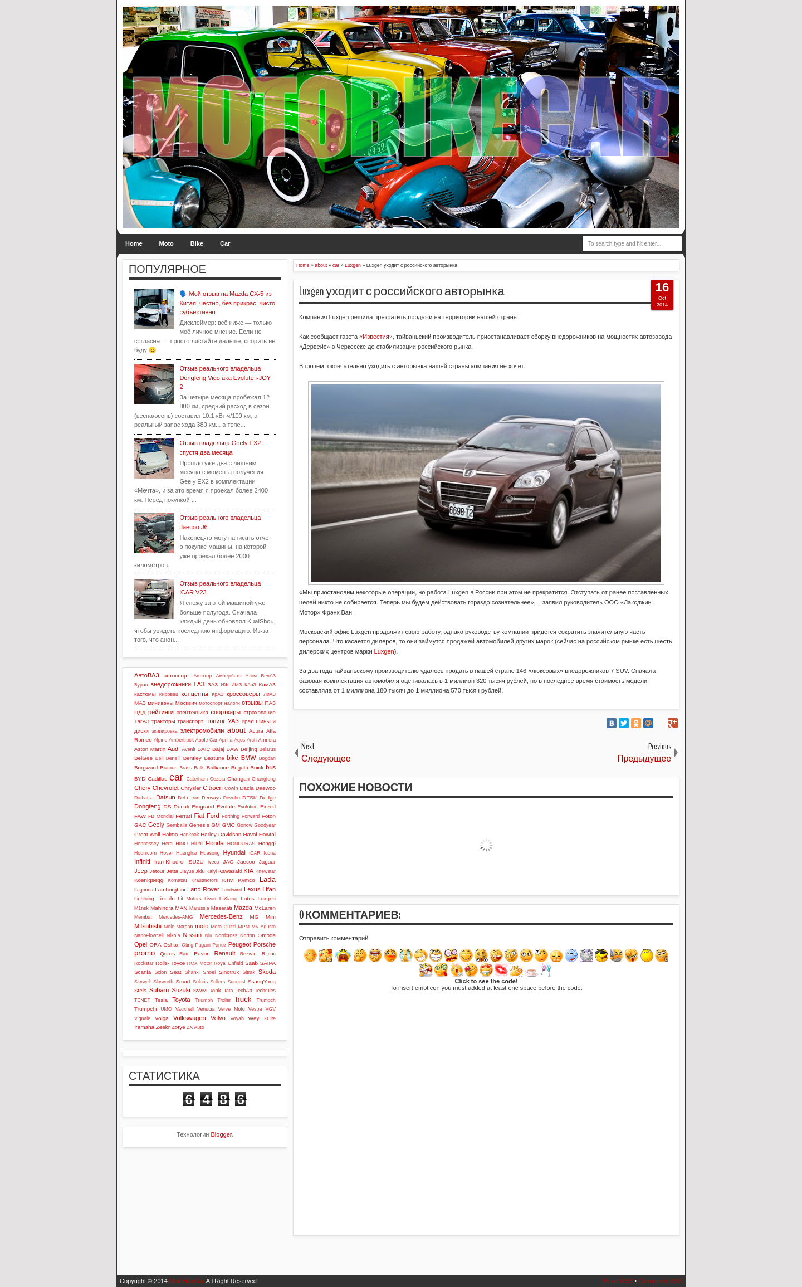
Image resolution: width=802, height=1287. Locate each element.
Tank (215, 990)
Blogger (221, 1134)
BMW (248, 757)
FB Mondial (161, 816)
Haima (170, 834)
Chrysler (190, 788)
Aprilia (225, 740)
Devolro (231, 798)
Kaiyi (211, 871)
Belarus (267, 749)
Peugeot (239, 944)
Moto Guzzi (223, 926)
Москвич (186, 703)
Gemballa (177, 825)
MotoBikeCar (187, 1281)
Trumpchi (145, 1009)
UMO (166, 1009)
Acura (256, 731)
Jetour (156, 871)
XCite (269, 1018)
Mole (169, 926)
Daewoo (266, 788)
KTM (228, 880)
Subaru (159, 990)
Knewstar (265, 871)
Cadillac (157, 779)
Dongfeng (147, 806)
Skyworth (163, 981)
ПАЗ (270, 703)
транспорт (190, 721)
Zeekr (163, 1027)
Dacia (246, 788)
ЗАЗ (213, 684)
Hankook (189, 834)
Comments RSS (660, 1281)
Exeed (268, 806)
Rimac (269, 954)
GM (215, 825)
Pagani (203, 945)
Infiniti (142, 861)
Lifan (269, 889)
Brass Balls (191, 768)
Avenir (188, 749)
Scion (160, 972)
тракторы (163, 721)
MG (254, 917)
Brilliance (218, 767)
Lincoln (165, 898)
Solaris (200, 981)
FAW (140, 816)
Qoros (167, 953)
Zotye (178, 1027)
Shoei (209, 972)
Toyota (181, 999)
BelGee (143, 758)
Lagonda (143, 890)
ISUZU (195, 862)
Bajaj (218, 749)
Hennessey (146, 843)
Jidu (199, 871)
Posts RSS (618, 1281)
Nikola (173, 935)
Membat (143, 917)
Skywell (142, 981)
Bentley (192, 758)
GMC (228, 825)
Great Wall (147, 834)
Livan (210, 898)
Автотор (202, 676)
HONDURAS (241, 843)
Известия (376, 336)
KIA (248, 870)
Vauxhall (184, 1009)
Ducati (181, 806)
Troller (224, 1000)
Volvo (218, 1018)
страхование (259, 712)
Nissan (192, 935)
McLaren (265, 908)
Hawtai (267, 834)
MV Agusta (263, 926)
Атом (251, 676)
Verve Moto (231, 1009)
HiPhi (197, 843)
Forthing (230, 816)
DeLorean (188, 798)
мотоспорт (210, 703)
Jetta (172, 871)
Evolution (248, 807)
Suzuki (181, 990)
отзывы (252, 702)
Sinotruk (229, 972)
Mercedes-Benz (221, 916)
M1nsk (141, 908)
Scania (142, 972)
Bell (159, 758)
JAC (228, 862)
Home (134, 243)
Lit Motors (190, 898)
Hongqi (267, 843)
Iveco (213, 862)
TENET (142, 1000)
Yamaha (144, 1027)
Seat (175, 972)
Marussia (199, 908)
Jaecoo (246, 862)
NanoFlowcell (149, 935)
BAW (232, 749)
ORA (155, 945)
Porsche (264, 944)
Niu (208, 935)
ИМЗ (236, 685)
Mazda (243, 907)
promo (144, 953)
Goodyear (265, 825)
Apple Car (206, 740)
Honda (214, 843)
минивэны (160, 703)
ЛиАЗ (269, 694)
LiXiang (228, 898)
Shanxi (192, 972)
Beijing (249, 749)
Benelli (173, 758)
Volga (162, 1018)
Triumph (204, 1000)
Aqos (239, 740)
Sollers (217, 981)
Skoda (267, 971)
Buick (256, 767)
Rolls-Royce (170, 963)
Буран (141, 685)
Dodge (268, 797)
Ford (213, 815)
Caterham (197, 779)
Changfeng (264, 779)
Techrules (265, 990)
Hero (167, 843)
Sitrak (248, 972)
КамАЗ (267, 684)
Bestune (214, 758)
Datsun (165, 797)
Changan (238, 779)
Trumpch (266, 1000)
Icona (269, 853)
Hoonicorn (145, 853)
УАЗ (233, 721)
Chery (142, 787)
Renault (225, 953)
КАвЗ (250, 685)
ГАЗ (199, 684)
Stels (140, 990)
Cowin (231, 788)
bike (232, 757)
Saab (251, 963)
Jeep (141, 870)
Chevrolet (166, 787)
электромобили (202, 730)
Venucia (205, 1009)
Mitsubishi (148, 926)
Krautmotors (204, 880)
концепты (195, 693)
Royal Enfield (228, 963)
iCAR (255, 853)
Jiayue (187, 871)
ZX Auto (195, 1027)
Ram (184, 954)
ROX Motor (199, 963)
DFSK (249, 797)
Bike (196, 243)
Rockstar (144, 963)
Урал (247, 721)
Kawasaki (230, 871)
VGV (270, 1009)
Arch (252, 740)
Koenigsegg (148, 880)
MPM (244, 926)
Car (225, 243)
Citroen (212, 787)
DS (168, 806)
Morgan (185, 926)
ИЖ (224, 685)
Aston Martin (149, 749)
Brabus (168, 767)
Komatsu (177, 880)
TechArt (244, 990)
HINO (181, 843)
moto (201, 926)
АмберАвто (228, 676)
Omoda (267, 935)
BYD (139, 779)
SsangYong (262, 981)
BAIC (203, 749)
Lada (268, 879)
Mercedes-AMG (176, 917)
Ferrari (183, 816)
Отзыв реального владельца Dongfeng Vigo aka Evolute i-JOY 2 (224, 377)
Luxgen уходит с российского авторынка (402, 291)
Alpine (160, 740)
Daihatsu (144, 798)
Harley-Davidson (220, 834)
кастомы (145, 694)
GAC (140, 825)
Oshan (171, 945)
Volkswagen (189, 1018)
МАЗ (140, 703)
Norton (247, 935)
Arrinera (267, 740)
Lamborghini (170, 889)
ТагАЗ (141, 721)
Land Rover (203, 889)
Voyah (236, 1018)
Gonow (244, 825)
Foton (269, 816)
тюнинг (216, 721)
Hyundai (234, 852)
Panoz (219, 945)
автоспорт (176, 675)
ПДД (139, 712)
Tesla (161, 1000)
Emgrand (203, 806)
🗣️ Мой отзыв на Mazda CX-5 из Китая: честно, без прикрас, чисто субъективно (227, 302)
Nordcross (226, 935)
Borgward (146, 767)
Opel (140, 944)
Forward (251, 816)
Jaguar (267, 862)
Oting (187, 945)
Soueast (236, 981)
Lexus (252, 889)
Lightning (144, 898)
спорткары (226, 712)
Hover (166, 853)
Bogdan (267, 758)
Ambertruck (181, 740)
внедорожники (170, 684)
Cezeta (218, 779)
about (236, 730)
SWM (200, 990)
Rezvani (249, 954)
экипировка (164, 731)
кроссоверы (243, 693)
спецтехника (192, 712)
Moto (166, 243)
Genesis (199, 825)
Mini (271, 917)
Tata (228, 990)
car (176, 777)
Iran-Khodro (168, 862)
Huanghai (186, 853)
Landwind (231, 890)
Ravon (202, 953)
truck (244, 999)
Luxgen (384, 651)
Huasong (210, 853)
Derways (211, 798)
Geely (156, 824)
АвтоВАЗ (146, 675)
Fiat (199, 815)
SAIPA (268, 963)
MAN (181, 908)
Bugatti (239, 767)
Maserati (221, 908)
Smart (182, 981)
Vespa (255, 1009)
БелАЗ (268, 676)
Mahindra (161, 908)
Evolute (226, 806)
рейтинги (161, 712)
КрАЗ (217, 694)
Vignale (142, 1018)
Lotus (248, 898)
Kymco (246, 880)
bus (271, 767)
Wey (254, 1018)
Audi (174, 748)
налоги (232, 703)
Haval (250, 834)
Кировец (168, 694)
